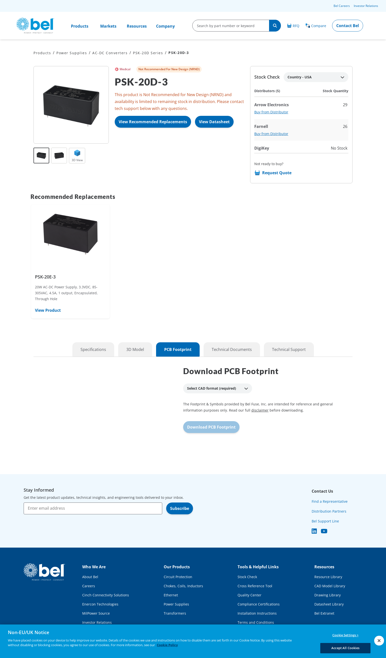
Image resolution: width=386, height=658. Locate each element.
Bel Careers (342, 6)
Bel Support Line (325, 521)
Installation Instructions (257, 613)
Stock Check (247, 576)
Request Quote (276, 172)
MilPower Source (96, 613)
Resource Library (328, 576)
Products (79, 26)
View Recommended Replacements (153, 121)
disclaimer (260, 410)
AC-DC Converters (110, 53)
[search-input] (231, 25)
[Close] (379, 640)
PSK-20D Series (148, 53)
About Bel (90, 576)
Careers (88, 586)
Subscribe (179, 508)
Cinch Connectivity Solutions (105, 595)
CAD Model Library (329, 586)
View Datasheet (214, 121)
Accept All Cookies (345, 647)
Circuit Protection (178, 576)
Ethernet (171, 595)
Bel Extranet (324, 613)
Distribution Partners (329, 511)
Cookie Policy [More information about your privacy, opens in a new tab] (167, 645)
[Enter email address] (93, 508)
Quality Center (249, 595)
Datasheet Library (329, 604)
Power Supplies (71, 53)
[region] (193, 641)
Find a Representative (330, 501)
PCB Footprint (178, 349)
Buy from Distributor (271, 112)
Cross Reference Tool (255, 586)
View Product (48, 310)
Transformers (175, 613)
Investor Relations (366, 6)
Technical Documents (232, 349)
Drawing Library (327, 595)
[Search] (275, 26)
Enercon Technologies (100, 604)
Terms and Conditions (256, 622)
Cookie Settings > (345, 635)
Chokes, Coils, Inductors (183, 586)
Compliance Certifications (259, 604)
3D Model (135, 349)
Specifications (93, 349)
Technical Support (289, 349)
